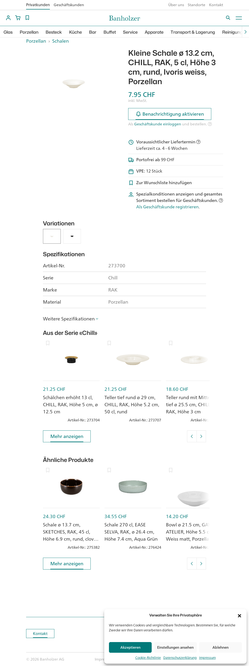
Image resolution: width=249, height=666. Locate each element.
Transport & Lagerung (193, 32)
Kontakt (216, 4)
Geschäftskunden (69, 4)
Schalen (60, 41)
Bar (92, 32)
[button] (239, 615)
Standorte (196, 4)
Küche (75, 32)
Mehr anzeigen (66, 437)
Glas (8, 32)
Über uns (176, 4)
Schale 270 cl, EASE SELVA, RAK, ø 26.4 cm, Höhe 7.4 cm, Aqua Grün (131, 531)
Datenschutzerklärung (180, 657)
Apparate (154, 32)
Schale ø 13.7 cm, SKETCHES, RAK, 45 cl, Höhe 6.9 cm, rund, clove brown (69, 535)
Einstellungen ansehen (175, 647)
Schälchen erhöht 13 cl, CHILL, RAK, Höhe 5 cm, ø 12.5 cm (70, 404)
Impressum (207, 657)
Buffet (109, 32)
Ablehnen (220, 647)
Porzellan (29, 32)
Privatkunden (38, 4)
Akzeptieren (130, 647)
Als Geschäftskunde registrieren (167, 206)
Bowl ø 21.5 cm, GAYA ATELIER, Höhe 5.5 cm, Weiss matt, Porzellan (190, 531)
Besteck (54, 32)
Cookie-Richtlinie (148, 657)
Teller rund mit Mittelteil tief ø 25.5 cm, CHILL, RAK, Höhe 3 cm (192, 404)
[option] (73, 83)
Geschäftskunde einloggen (157, 124)
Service (130, 32)
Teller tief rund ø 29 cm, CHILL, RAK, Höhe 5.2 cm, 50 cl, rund (131, 404)
